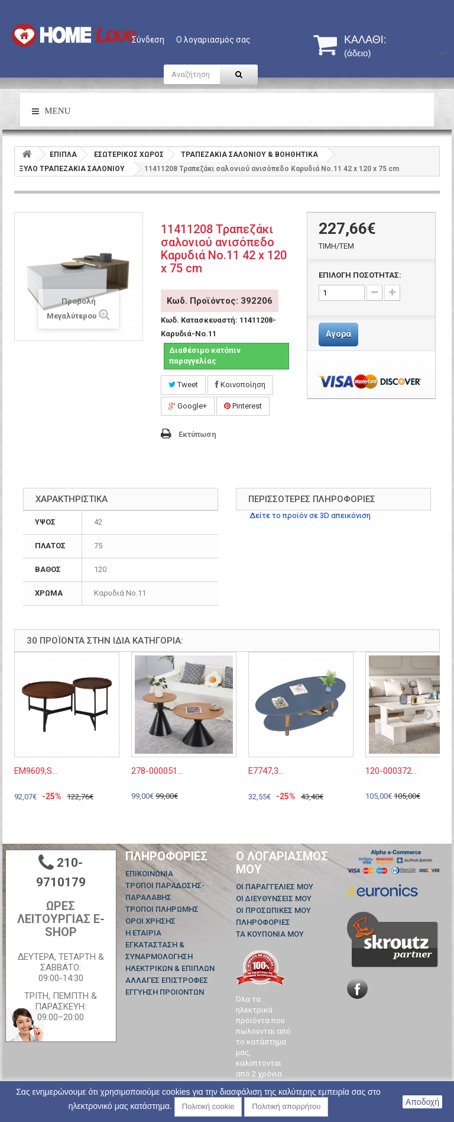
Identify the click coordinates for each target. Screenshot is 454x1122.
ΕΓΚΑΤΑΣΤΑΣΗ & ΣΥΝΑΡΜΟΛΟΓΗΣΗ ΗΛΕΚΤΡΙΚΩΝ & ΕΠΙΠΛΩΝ (170, 956)
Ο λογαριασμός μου (282, 862)
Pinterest (243, 405)
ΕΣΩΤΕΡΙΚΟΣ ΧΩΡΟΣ (129, 154)
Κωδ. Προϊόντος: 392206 (220, 300)
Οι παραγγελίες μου (274, 886)
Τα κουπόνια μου (270, 934)
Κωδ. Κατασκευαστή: (199, 320)
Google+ (187, 405)
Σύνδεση (148, 39)
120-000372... (391, 771)
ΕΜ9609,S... (35, 771)
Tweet (183, 384)
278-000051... (157, 771)
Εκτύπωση (197, 434)
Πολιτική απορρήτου (286, 1106)
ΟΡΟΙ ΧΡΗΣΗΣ (150, 921)
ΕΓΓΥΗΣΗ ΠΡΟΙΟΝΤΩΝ (164, 992)
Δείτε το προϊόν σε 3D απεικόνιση (310, 515)
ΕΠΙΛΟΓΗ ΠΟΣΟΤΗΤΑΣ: (360, 275)
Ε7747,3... (266, 771)
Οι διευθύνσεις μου (274, 898)
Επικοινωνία (149, 873)
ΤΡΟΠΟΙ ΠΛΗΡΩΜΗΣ (162, 909)
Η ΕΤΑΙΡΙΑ (143, 932)
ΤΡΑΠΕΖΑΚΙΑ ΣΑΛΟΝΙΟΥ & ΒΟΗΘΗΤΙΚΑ (249, 154)
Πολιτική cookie (208, 1106)
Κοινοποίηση (240, 384)
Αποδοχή (422, 1102)
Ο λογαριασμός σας (213, 39)
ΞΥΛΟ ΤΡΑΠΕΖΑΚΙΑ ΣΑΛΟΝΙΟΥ (72, 169)
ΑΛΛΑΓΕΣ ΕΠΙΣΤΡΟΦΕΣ (166, 980)
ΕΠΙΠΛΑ (63, 154)
